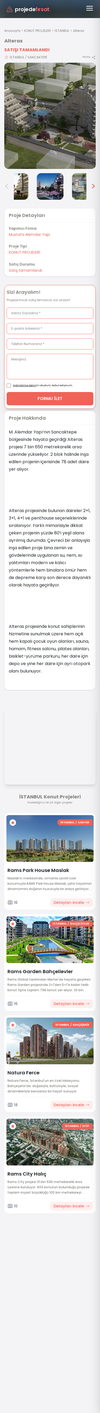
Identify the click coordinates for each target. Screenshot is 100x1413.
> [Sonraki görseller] (93, 186)
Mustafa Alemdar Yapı (29, 234)
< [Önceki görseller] (7, 186)
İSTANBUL (62, 30)
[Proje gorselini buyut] (50, 116)
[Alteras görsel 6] (85, 186)
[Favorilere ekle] (13, 822)
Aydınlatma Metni (25, 385)
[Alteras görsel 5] (50, 186)
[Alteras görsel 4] (15, 186)
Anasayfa (12, 30)
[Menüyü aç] (90, 8)
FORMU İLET (50, 398)
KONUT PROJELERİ (37, 30)
